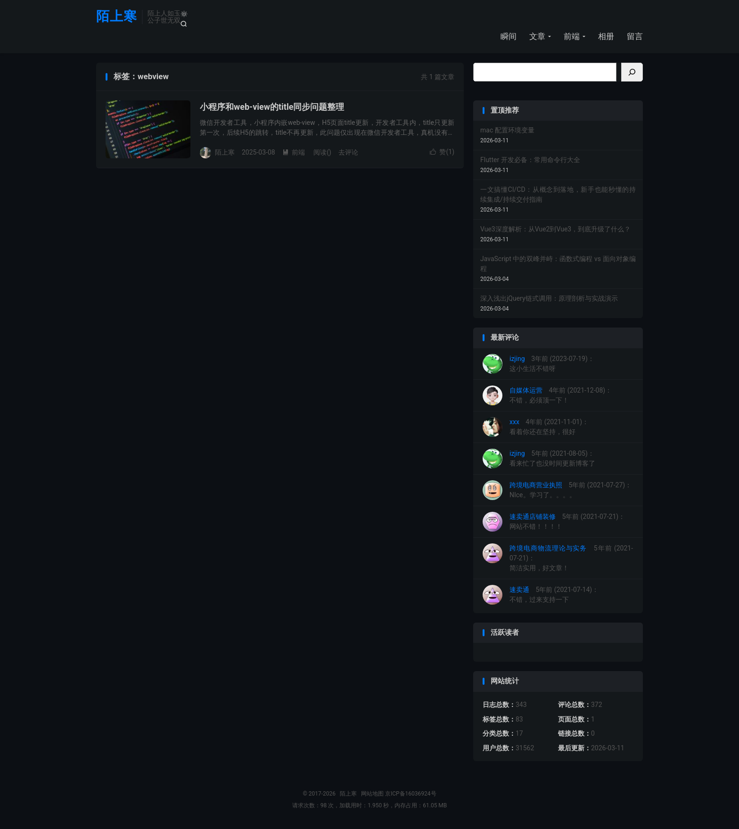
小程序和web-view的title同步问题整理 (272, 107)
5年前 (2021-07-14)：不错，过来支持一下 (541, 595)
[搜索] (632, 72)
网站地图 (372, 794)
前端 (572, 36)
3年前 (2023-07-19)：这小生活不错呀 (538, 364)
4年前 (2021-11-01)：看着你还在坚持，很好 (536, 427)
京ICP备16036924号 (410, 794)
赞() (442, 152)
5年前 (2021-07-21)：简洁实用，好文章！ (558, 558)
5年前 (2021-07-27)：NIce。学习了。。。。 (557, 491)
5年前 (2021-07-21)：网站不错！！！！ (554, 522)
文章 (537, 36)
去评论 (348, 152)
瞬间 (509, 36)
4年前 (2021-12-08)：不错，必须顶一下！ (547, 396)
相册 (606, 36)
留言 (635, 36)
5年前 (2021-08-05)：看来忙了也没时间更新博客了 (539, 459)
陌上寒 (116, 16)
